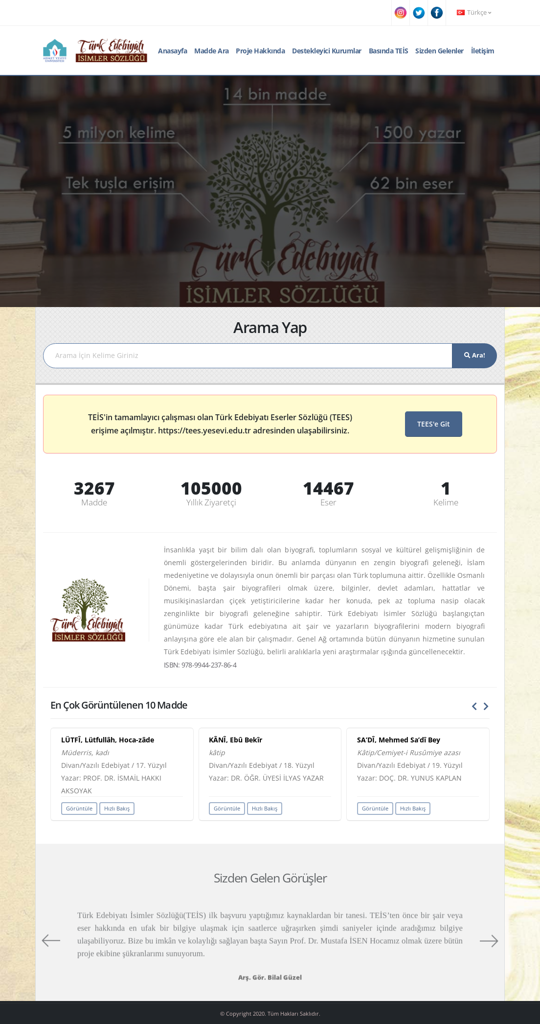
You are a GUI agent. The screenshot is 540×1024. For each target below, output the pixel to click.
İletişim (483, 50)
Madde (94, 502)
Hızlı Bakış (117, 808)
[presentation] (474, 706)
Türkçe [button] (474, 12)
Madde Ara (211, 50)
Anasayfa (172, 50)
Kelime (445, 502)
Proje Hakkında (260, 50)
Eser (328, 502)
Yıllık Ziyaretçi (211, 502)
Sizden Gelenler (439, 50)
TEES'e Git (433, 424)
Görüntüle (79, 808)
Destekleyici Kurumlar (326, 50)
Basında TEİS (388, 50)
